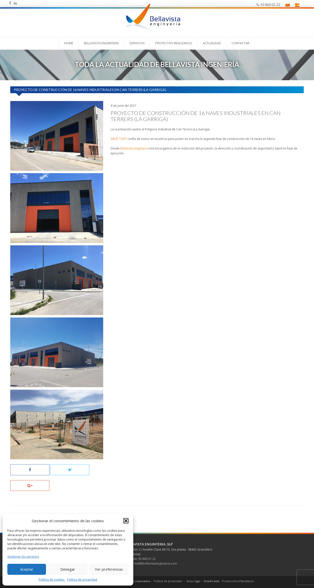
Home (68, 43)
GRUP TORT (119, 139)
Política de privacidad (82, 579)
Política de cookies (52, 579)
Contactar (240, 43)
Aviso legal (193, 581)
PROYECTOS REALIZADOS (173, 43)
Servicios (137, 43)
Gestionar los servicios (23, 556)
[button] (125, 520)
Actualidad (212, 43)
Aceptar (26, 569)
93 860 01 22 (268, 5)
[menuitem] (287, 5)
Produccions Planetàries (238, 581)
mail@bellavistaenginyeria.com (155, 563)
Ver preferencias (109, 569)
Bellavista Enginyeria (101, 43)
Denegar (67, 569)
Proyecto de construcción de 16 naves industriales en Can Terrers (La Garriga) (195, 116)
